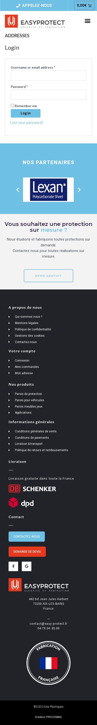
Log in (26, 113)
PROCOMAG (54, 717)
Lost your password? (26, 123)
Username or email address (40, 66)
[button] (87, 21)
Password (26, 86)
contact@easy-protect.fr (48, 624)
